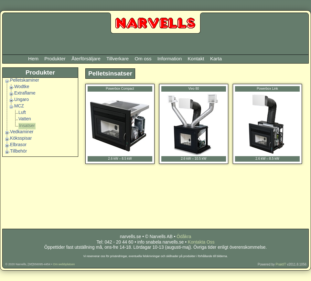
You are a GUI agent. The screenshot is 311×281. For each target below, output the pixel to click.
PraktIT (281, 264)
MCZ (19, 106)
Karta (216, 58)
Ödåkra (184, 236)
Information (169, 58)
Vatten (24, 118)
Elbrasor (18, 144)
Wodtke (21, 86)
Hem (33, 58)
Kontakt (196, 58)
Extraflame (25, 93)
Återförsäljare (86, 58)
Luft (22, 112)
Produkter (55, 58)
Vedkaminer (22, 131)
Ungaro (21, 99)
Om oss (142, 58)
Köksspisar (21, 138)
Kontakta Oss (201, 242)
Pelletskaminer (24, 80)
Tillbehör (18, 151)
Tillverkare (117, 58)
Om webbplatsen (64, 264)
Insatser (27, 125)
